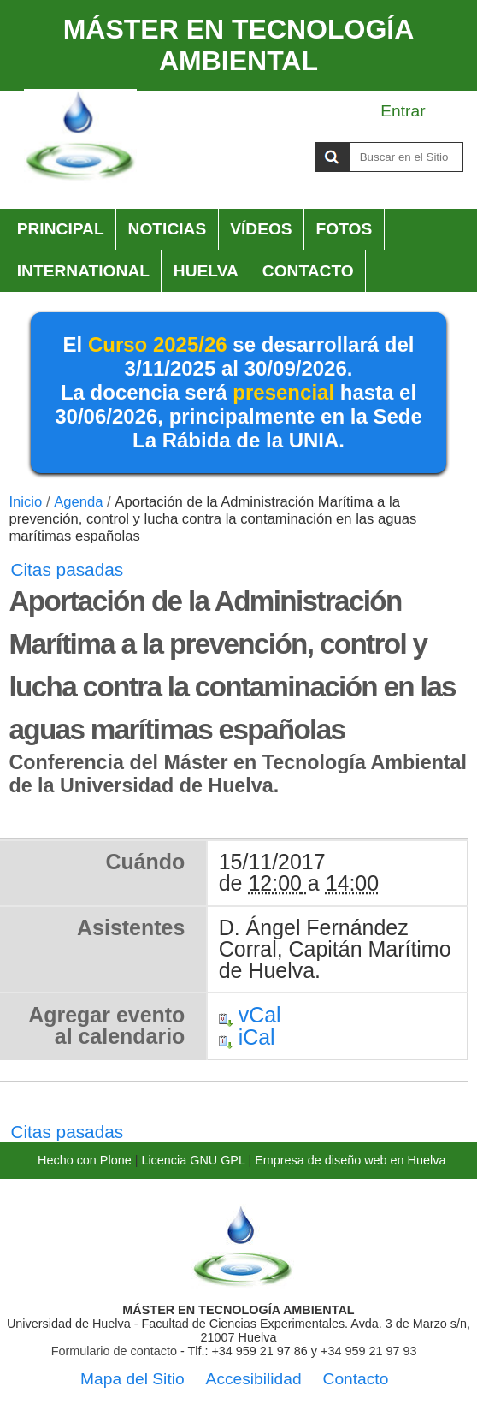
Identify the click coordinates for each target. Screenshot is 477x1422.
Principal (60, 229)
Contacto (308, 271)
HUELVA (206, 271)
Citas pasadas (66, 569)
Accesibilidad (254, 1379)
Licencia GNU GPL (192, 1160)
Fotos (344, 229)
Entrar (402, 111)
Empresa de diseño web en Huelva (350, 1160)
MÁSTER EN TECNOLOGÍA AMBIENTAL (239, 45)
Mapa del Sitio (132, 1379)
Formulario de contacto (114, 1351)
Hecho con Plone (85, 1160)
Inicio (25, 502)
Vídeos (261, 229)
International (83, 271)
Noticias (167, 229)
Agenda (78, 502)
